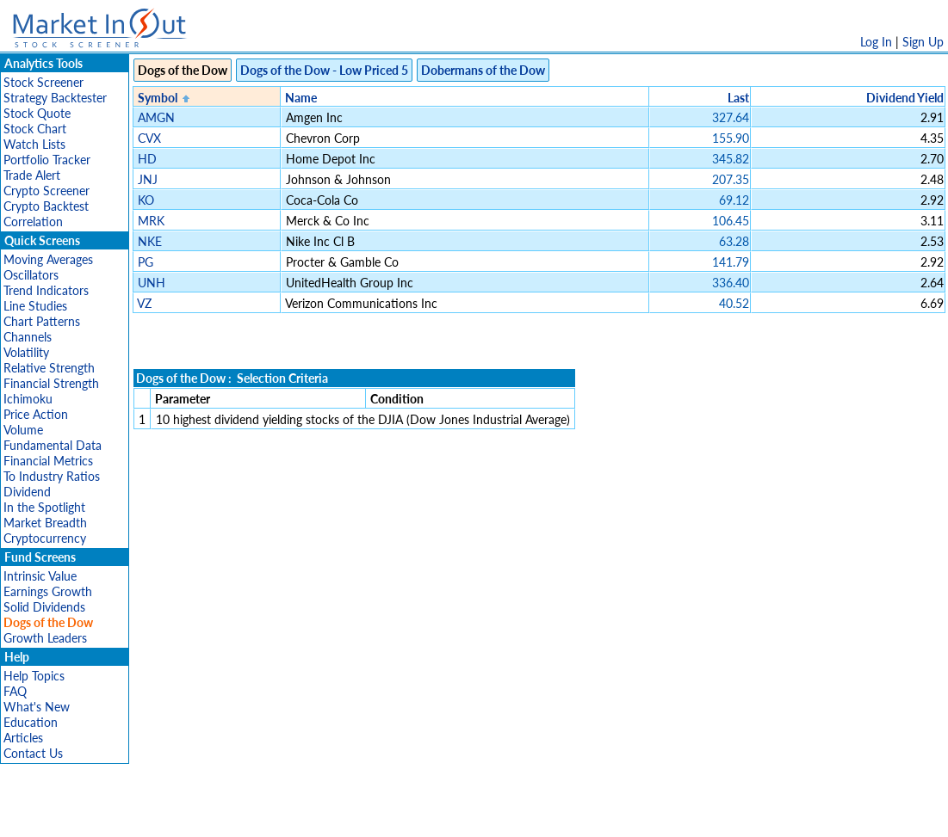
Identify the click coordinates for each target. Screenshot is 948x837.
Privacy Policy (352, 815)
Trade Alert (31, 175)
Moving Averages (48, 259)
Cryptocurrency (44, 538)
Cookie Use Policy (547, 815)
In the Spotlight (44, 507)
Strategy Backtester (55, 97)
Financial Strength (51, 383)
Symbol (157, 97)
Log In (876, 41)
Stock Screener (43, 82)
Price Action (35, 414)
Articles (23, 737)
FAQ (15, 691)
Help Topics (34, 675)
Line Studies (35, 305)
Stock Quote (37, 113)
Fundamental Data (52, 445)
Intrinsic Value (40, 576)
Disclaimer (277, 815)
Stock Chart (34, 128)
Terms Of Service (444, 815)
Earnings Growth (47, 591)
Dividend (27, 491)
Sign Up (923, 41)
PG (145, 262)
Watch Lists (34, 144)
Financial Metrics (48, 460)
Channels (27, 336)
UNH (151, 282)
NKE (150, 241)
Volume (23, 429)
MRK (151, 220)
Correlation (33, 221)
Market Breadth (45, 522)
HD (147, 158)
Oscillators (31, 275)
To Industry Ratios (51, 476)
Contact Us (33, 753)
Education (30, 722)
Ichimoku (28, 398)
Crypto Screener (46, 190)
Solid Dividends (44, 607)
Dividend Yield (905, 97)
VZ (144, 303)
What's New (36, 706)
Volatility (26, 352)
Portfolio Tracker (46, 159)
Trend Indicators (46, 290)
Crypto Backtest (46, 206)
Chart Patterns (41, 321)
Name (301, 97)
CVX (149, 138)
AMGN (156, 117)
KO (146, 200)
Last (738, 97)
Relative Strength (49, 367)
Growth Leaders (45, 638)
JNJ (148, 179)
